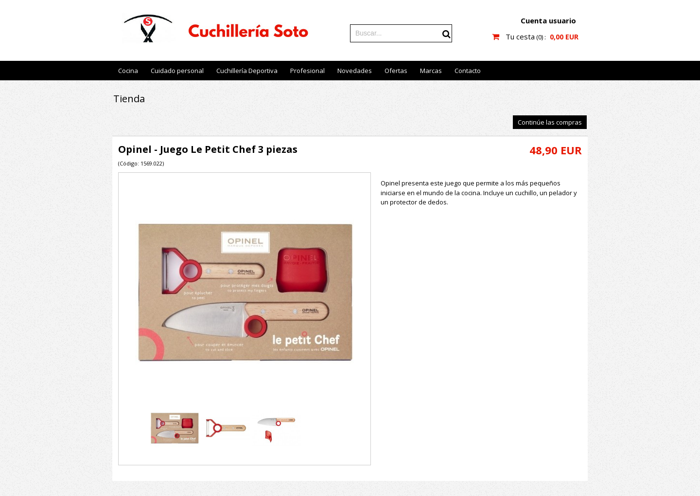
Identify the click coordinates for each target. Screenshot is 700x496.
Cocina (128, 70)
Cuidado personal (177, 70)
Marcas (431, 70)
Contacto (468, 70)
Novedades (354, 70)
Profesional (307, 70)
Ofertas (396, 70)
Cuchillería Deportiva (247, 70)
